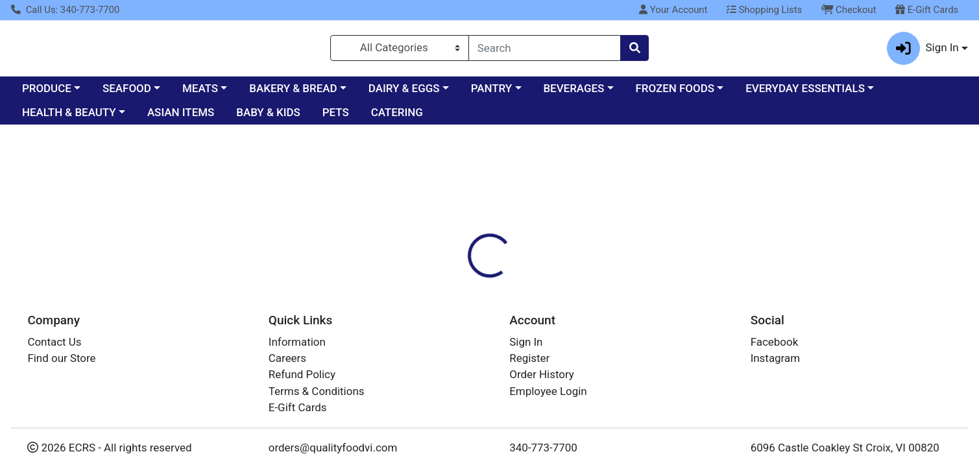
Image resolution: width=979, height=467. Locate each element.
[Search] (544, 51)
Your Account (673, 10)
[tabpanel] (693, 306)
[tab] (444, 242)
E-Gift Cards (926, 10)
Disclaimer (567, 242)
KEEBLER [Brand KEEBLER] (566, 308)
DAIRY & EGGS (404, 93)
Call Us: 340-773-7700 (65, 10)
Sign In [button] (923, 50)
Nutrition (502, 242)
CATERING (397, 118)
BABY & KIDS (268, 118)
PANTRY (491, 93)
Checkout (848, 10)
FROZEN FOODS (675, 93)
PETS (335, 118)
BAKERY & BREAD (293, 93)
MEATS (200, 93)
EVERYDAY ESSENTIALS (805, 93)
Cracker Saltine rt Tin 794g (520, 440)
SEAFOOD (127, 93)
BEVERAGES (573, 93)
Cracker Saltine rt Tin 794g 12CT (535, 418)
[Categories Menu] (399, 51)
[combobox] (544, 51)
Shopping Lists (764, 10)
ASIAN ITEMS (180, 118)
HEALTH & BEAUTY (69, 118)
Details (444, 242)
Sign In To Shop (831, 193)
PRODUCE (46, 93)
